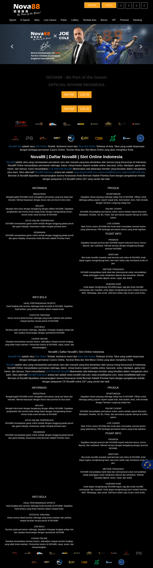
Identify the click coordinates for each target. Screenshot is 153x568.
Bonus (104, 20)
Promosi (124, 20)
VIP (114, 20)
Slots (37, 20)
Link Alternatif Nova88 (60, 169)
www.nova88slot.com (110, 172)
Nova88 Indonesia (44, 172)
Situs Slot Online (87, 146)
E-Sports (25, 20)
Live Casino (50, 20)
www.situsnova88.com (85, 172)
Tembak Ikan (89, 20)
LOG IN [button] (108, 5)
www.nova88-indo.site (133, 172)
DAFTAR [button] (92, 5)
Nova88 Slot (15, 146)
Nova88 (10, 162)
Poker (64, 20)
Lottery (74, 20)
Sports (12, 20)
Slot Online (41, 146)
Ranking (137, 20)
